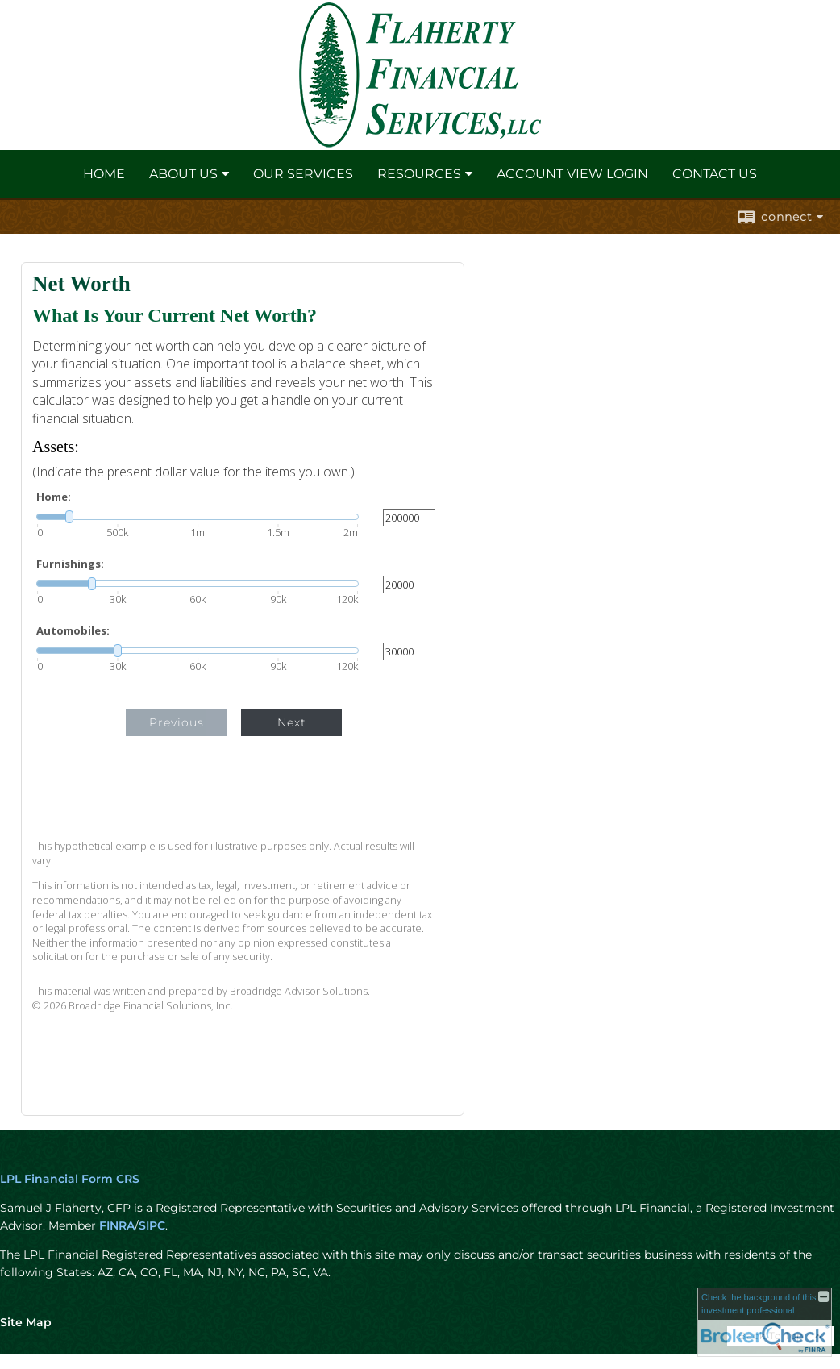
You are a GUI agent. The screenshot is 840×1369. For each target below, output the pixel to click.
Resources (419, 173)
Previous (176, 722)
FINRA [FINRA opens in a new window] (117, 1225)
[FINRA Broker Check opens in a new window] (764, 1322)
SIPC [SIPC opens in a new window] (152, 1225)
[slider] (197, 517)
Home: (53, 497)
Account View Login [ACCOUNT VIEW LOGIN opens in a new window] (572, 173)
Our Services (303, 173)
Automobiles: (73, 631)
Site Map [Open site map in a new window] (26, 1322)
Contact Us (714, 173)
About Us (183, 173)
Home (104, 173)
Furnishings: (70, 564)
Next (291, 722)
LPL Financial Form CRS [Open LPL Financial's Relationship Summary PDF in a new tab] (69, 1178)
